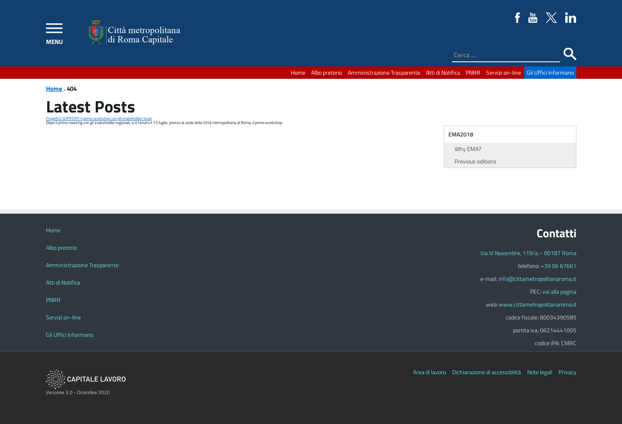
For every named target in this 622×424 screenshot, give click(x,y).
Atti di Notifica (443, 72)
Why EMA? (468, 148)
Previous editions (475, 161)
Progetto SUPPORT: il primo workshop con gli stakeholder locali (99, 118)
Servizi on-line (503, 72)
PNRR (473, 72)
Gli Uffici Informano (550, 72)
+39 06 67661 (558, 265)
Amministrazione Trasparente (384, 72)
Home (298, 72)
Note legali (539, 372)
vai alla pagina (559, 291)
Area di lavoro (429, 372)
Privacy (567, 372)
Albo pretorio (326, 72)
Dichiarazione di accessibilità (486, 372)
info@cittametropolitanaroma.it (537, 278)
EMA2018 (460, 134)
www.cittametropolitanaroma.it (537, 304)
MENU (54, 41)
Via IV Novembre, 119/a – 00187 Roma (528, 253)
